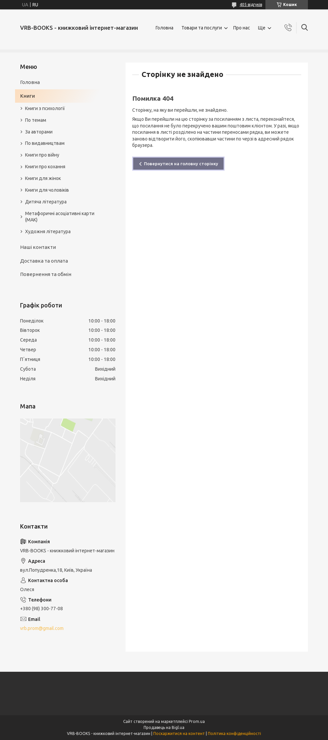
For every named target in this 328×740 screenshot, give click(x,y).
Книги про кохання (45, 166)
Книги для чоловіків (47, 190)
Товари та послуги (201, 27)
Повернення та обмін (45, 274)
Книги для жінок (43, 178)
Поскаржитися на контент (179, 733)
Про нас (241, 27)
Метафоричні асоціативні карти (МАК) (59, 216)
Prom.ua (197, 721)
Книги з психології (45, 108)
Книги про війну (42, 155)
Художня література (48, 231)
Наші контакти (38, 247)
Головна (164, 27)
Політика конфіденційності (234, 733)
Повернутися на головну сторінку (181, 163)
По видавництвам (45, 143)
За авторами (39, 131)
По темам (35, 120)
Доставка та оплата (44, 261)
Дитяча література (46, 201)
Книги (27, 96)
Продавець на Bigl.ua (164, 727)
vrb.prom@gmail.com (42, 628)
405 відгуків (251, 4)
